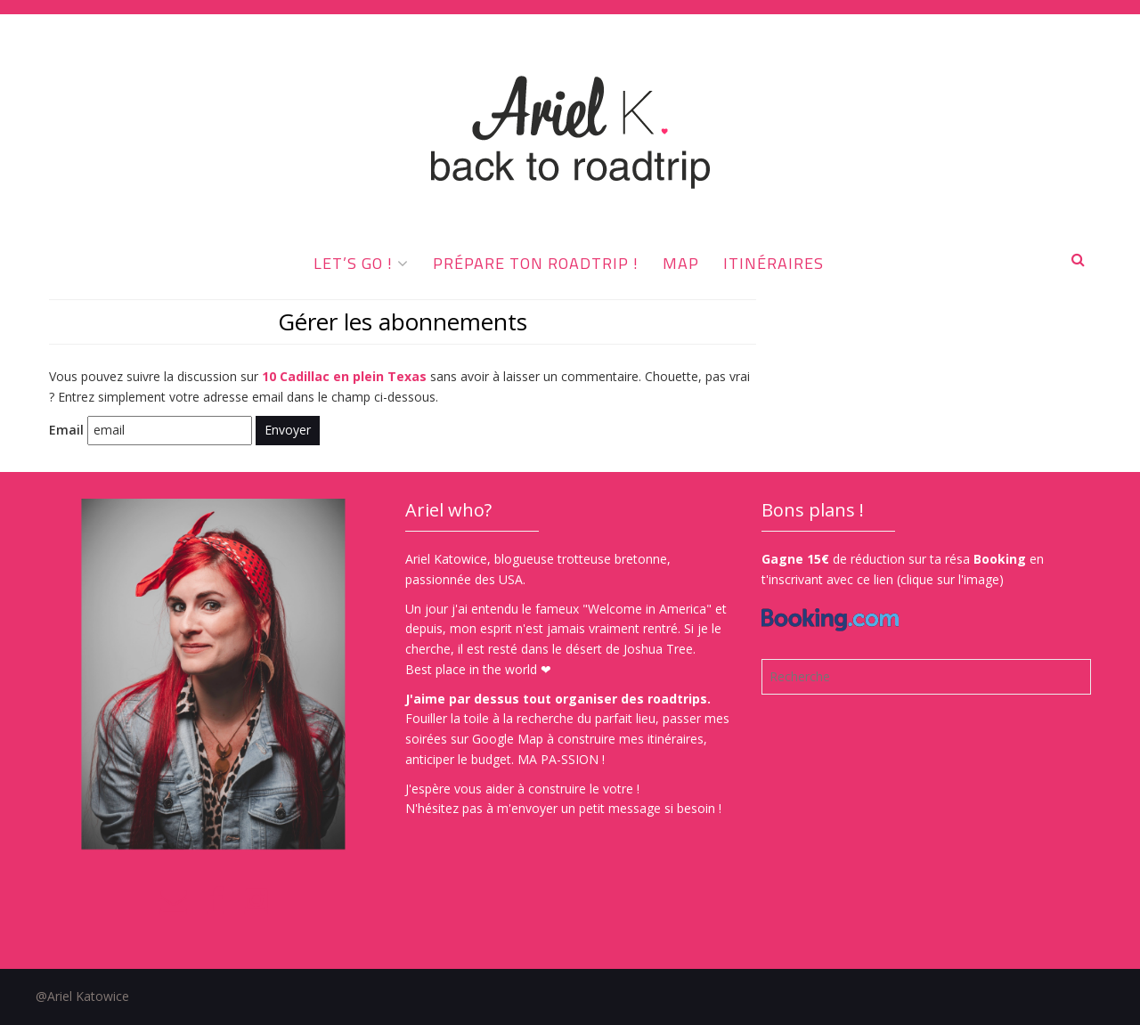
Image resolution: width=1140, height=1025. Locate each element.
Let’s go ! (353, 263)
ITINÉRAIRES (773, 263)
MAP (681, 263)
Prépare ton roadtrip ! (536, 263)
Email (66, 429)
